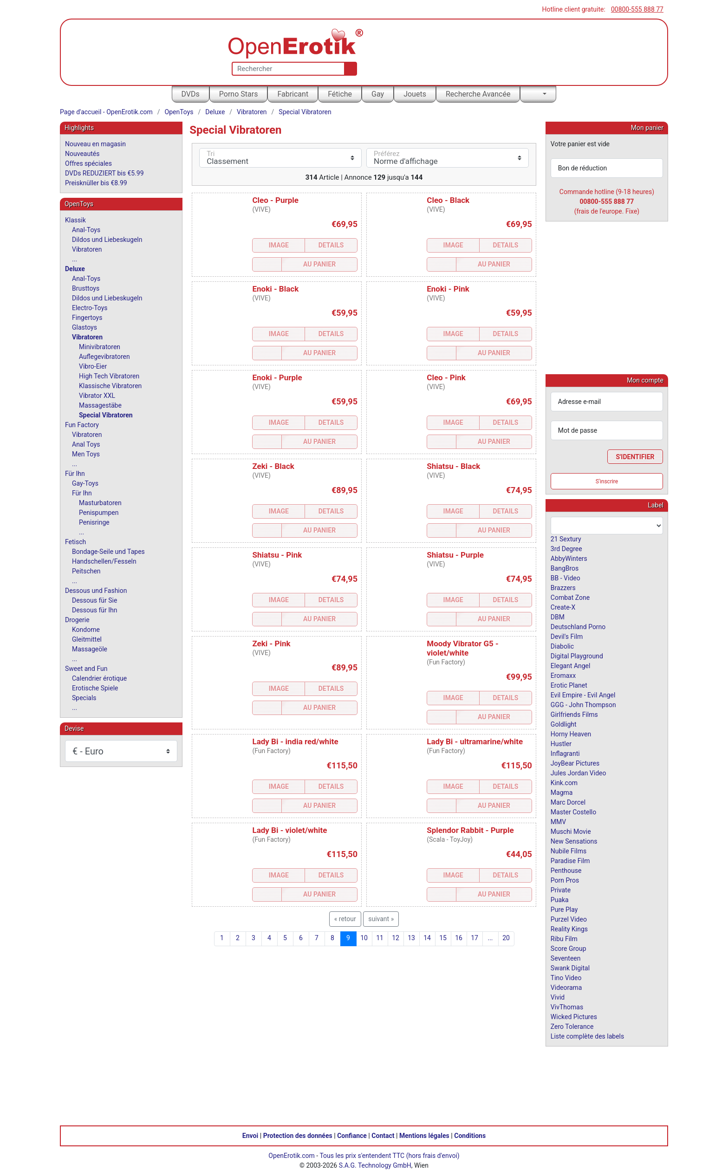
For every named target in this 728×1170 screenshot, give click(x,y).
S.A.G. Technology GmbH (375, 1165)
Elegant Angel (571, 665)
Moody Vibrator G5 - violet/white (463, 648)
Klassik (75, 220)
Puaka (560, 899)
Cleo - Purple (275, 200)
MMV (558, 821)
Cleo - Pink (446, 377)
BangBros (564, 568)
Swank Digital (570, 967)
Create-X (563, 607)
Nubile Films (568, 850)
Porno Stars (238, 94)
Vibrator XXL (97, 395)
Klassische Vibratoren (110, 386)
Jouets (414, 94)
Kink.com (564, 782)
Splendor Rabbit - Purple (470, 830)
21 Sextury (566, 538)
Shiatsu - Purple (455, 554)
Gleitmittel (87, 639)
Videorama (566, 987)
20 (506, 938)
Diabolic (562, 646)
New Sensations (574, 841)
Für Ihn (75, 473)
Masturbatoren (100, 503)
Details (331, 245)
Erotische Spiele (95, 688)
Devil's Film (567, 636)
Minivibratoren (99, 347)
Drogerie (77, 620)
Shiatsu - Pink (277, 554)
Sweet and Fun (86, 668)
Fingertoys (87, 317)
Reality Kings (569, 928)
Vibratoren (251, 112)
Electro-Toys (90, 308)
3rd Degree (566, 548)
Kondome (86, 629)
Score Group (568, 948)
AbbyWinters (569, 558)
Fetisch (75, 542)
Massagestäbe (100, 405)
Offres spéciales (88, 163)
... (490, 938)
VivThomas (567, 1006)
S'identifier (635, 456)
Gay (377, 94)
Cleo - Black (448, 200)
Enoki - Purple (277, 377)
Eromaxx (563, 675)
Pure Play (564, 909)
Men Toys (86, 454)
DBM (558, 616)
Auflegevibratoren (104, 356)
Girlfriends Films (574, 714)
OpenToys (179, 112)
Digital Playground (577, 655)
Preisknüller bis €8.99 (96, 183)
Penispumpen (98, 512)
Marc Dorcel (568, 802)
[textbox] (607, 525)
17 (474, 938)
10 (364, 938)
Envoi (250, 1135)
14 (427, 938)
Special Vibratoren (305, 112)
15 (443, 938)
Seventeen (566, 958)
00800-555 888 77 (637, 9)
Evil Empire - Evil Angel (583, 694)
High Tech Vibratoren (109, 376)
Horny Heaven (571, 733)
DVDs (191, 94)
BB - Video (565, 577)
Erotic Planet (569, 685)
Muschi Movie (571, 831)
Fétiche (340, 94)
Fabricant (292, 94)
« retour (345, 919)
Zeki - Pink (271, 643)
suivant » (381, 919)
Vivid (558, 997)
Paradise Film (570, 860)
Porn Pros (565, 880)
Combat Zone (570, 597)
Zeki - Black (273, 466)
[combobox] (607, 525)
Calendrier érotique (99, 678)
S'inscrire (607, 481)
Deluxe (215, 112)
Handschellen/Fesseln (104, 561)
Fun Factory (82, 425)
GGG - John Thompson (583, 704)
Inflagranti (565, 753)
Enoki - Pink (448, 288)
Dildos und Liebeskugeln (107, 239)
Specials (84, 698)
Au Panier (319, 264)
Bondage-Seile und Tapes (108, 551)
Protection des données (297, 1135)
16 (458, 938)
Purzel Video (569, 919)
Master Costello (573, 811)
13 (411, 938)
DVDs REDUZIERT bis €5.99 (104, 173)
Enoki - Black (275, 288)
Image (279, 245)
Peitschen (86, 571)
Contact (382, 1135)
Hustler (561, 743)
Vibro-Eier (93, 366)
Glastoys (84, 327)
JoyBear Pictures (575, 763)
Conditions (470, 1135)
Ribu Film (564, 938)
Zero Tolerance (572, 1026)
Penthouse (566, 870)
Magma (562, 792)
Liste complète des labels (587, 1036)
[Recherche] (348, 69)
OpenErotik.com (291, 1155)
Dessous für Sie (94, 600)
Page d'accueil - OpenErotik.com (106, 112)
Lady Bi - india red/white (295, 741)
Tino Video (566, 977)
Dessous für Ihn (94, 610)
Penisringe (94, 522)
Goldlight (564, 724)
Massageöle (89, 649)
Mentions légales (424, 1135)
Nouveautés (82, 153)
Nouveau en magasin (95, 144)
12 (395, 938)
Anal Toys (86, 444)
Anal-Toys (86, 230)
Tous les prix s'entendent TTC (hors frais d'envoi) (389, 1155)
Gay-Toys (85, 483)
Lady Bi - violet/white (289, 830)
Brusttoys (85, 288)
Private (561, 889)
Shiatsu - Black (453, 466)
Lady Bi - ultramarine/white (475, 741)
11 (380, 938)
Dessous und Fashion (96, 590)
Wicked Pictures (574, 1016)
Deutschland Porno (578, 626)
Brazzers (563, 587)
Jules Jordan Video (578, 772)
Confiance (352, 1135)
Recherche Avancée (478, 94)
